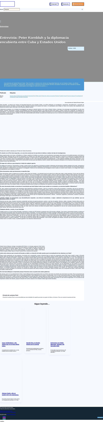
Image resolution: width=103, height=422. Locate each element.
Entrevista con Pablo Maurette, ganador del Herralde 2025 (57, 344)
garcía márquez (71, 95)
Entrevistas (4, 26)
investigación (79, 95)
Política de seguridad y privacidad (8, 412)
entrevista (31, 95)
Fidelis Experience (11, 414)
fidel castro (38, 95)
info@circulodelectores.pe (6, 411)
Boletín (100, 417)
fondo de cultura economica (48, 95)
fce (34, 95)
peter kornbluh (19, 97)
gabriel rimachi (63, 95)
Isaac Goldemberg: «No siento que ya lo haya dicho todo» (10, 344)
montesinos (12, 97)
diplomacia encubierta (22, 95)
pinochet (26, 97)
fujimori (57, 95)
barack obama (13, 95)
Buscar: (2, 9)
